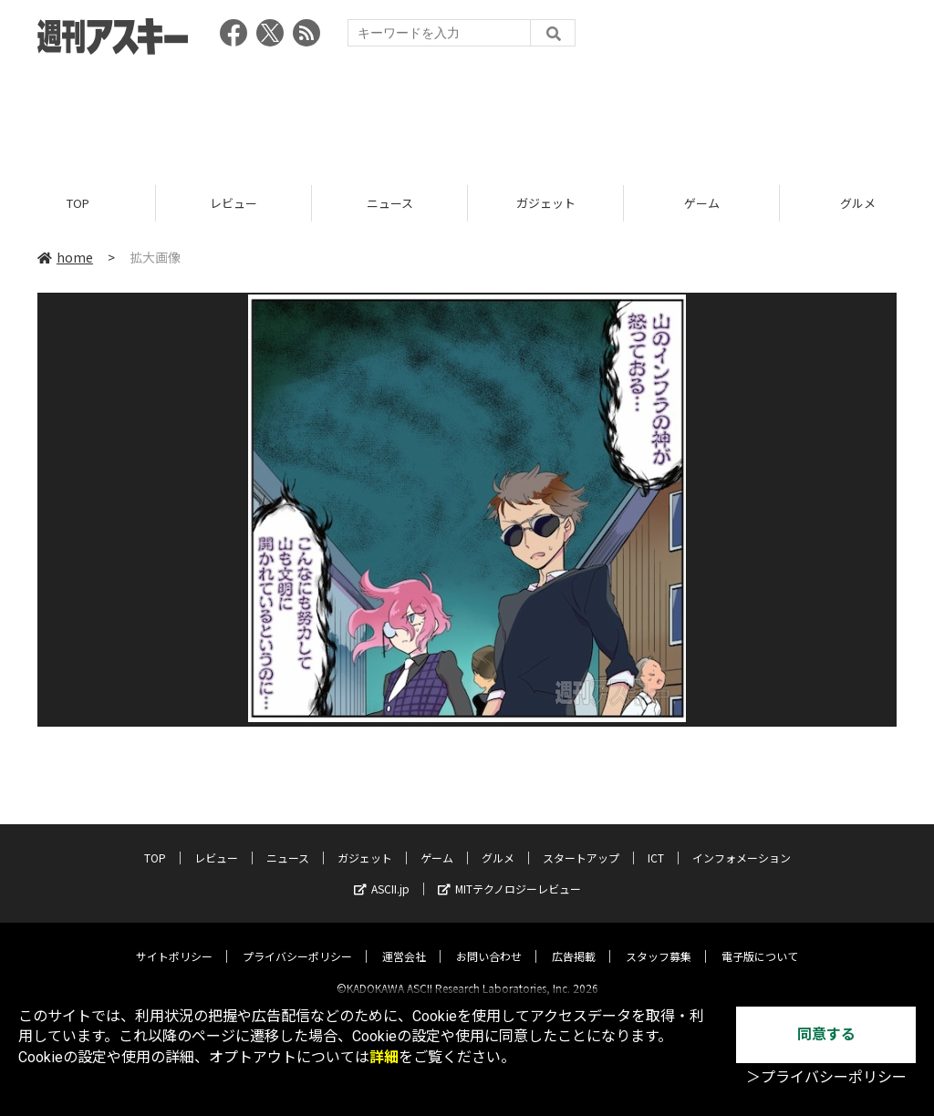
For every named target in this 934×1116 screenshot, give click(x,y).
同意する (826, 1034)
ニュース (390, 203)
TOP (78, 203)
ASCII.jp (382, 873)
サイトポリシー (174, 940)
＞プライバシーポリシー (826, 1077)
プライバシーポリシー (297, 940)
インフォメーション (741, 842)
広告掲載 (574, 940)
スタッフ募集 (658, 940)
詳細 (384, 1057)
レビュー (233, 203)
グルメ (498, 842)
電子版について (759, 940)
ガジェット (546, 203)
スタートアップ (581, 842)
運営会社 (404, 940)
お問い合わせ (489, 940)
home (65, 257)
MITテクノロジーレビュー (509, 873)
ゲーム (702, 203)
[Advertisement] (467, 114)
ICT (656, 842)
